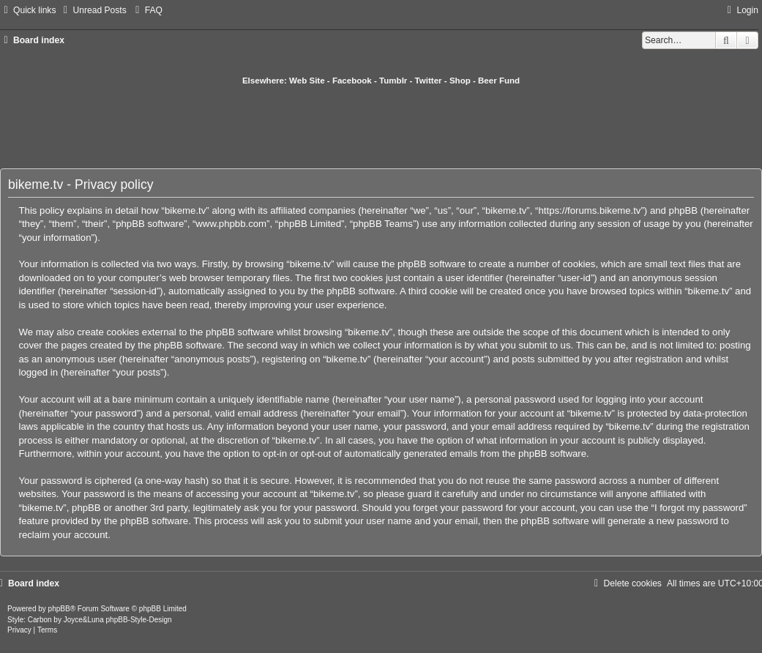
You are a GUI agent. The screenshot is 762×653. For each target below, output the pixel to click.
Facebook (352, 80)
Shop (460, 80)
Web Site (307, 80)
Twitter (428, 80)
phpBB (59, 609)
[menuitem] (92, 10)
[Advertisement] (381, 127)
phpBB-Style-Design (139, 620)
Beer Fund (499, 80)
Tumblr (393, 80)
